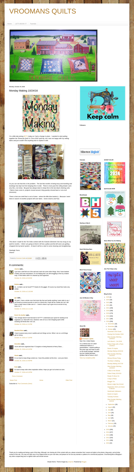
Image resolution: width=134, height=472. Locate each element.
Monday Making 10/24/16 (115, 351)
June (109, 412)
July (109, 410)
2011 (108, 440)
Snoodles (17, 344)
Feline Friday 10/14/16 (114, 373)
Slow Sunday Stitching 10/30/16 (114, 337)
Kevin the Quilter (20, 315)
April (109, 418)
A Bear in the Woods (113, 370)
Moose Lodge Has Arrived (115, 384)
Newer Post (13, 380)
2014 (108, 432)
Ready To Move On (113, 376)
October (110, 329)
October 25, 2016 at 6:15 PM (23, 349)
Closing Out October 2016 (115, 334)
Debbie (16, 284)
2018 (108, 316)
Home (9, 24)
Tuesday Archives (112, 396)
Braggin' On (111, 381)
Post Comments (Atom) (25, 383)
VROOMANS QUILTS (42, 11)
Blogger (84, 462)
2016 (108, 321)
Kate (15, 367)
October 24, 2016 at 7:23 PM (23, 337)
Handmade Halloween (114, 391)
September (111, 404)
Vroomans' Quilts (87, 339)
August (110, 407)
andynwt (70, 462)
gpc (15, 298)
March (110, 421)
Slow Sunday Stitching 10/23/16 (114, 354)
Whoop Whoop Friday (114, 358)
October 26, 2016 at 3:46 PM (23, 361)
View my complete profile (87, 358)
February (111, 423)
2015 (108, 429)
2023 (108, 302)
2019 (108, 313)
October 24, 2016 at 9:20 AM (23, 278)
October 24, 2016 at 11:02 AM (23, 291)
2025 (108, 297)
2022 (108, 305)
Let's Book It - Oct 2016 (114, 341)
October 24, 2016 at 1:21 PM (23, 324)
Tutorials (33, 24)
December (111, 324)
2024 (108, 300)
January (110, 426)
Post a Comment (17, 376)
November (111, 326)
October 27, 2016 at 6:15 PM (23, 372)
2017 (108, 319)
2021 (108, 308)
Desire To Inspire (112, 348)
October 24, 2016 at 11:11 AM (23, 309)
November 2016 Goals (114, 331)
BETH (26, 136)
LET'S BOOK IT (20, 24)
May (109, 415)
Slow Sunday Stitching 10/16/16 (114, 367)
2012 (108, 437)
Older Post (69, 380)
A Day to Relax (112, 379)
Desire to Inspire (112, 394)
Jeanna (16, 269)
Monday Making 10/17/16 (115, 363)
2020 (108, 310)
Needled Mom (18, 330)
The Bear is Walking (113, 361)
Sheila (16, 355)
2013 (108, 435)
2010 (108, 443)
